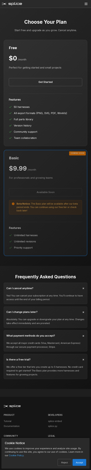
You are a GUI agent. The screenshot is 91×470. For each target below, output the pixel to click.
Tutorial (7, 421)
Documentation (12, 426)
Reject (64, 462)
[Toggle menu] (86, 4)
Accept (79, 462)
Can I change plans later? (22, 311)
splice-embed (55, 421)
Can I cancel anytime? (19, 288)
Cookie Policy (16, 455)
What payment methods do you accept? (30, 335)
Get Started (45, 82)
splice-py (52, 426)
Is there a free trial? (18, 359)
